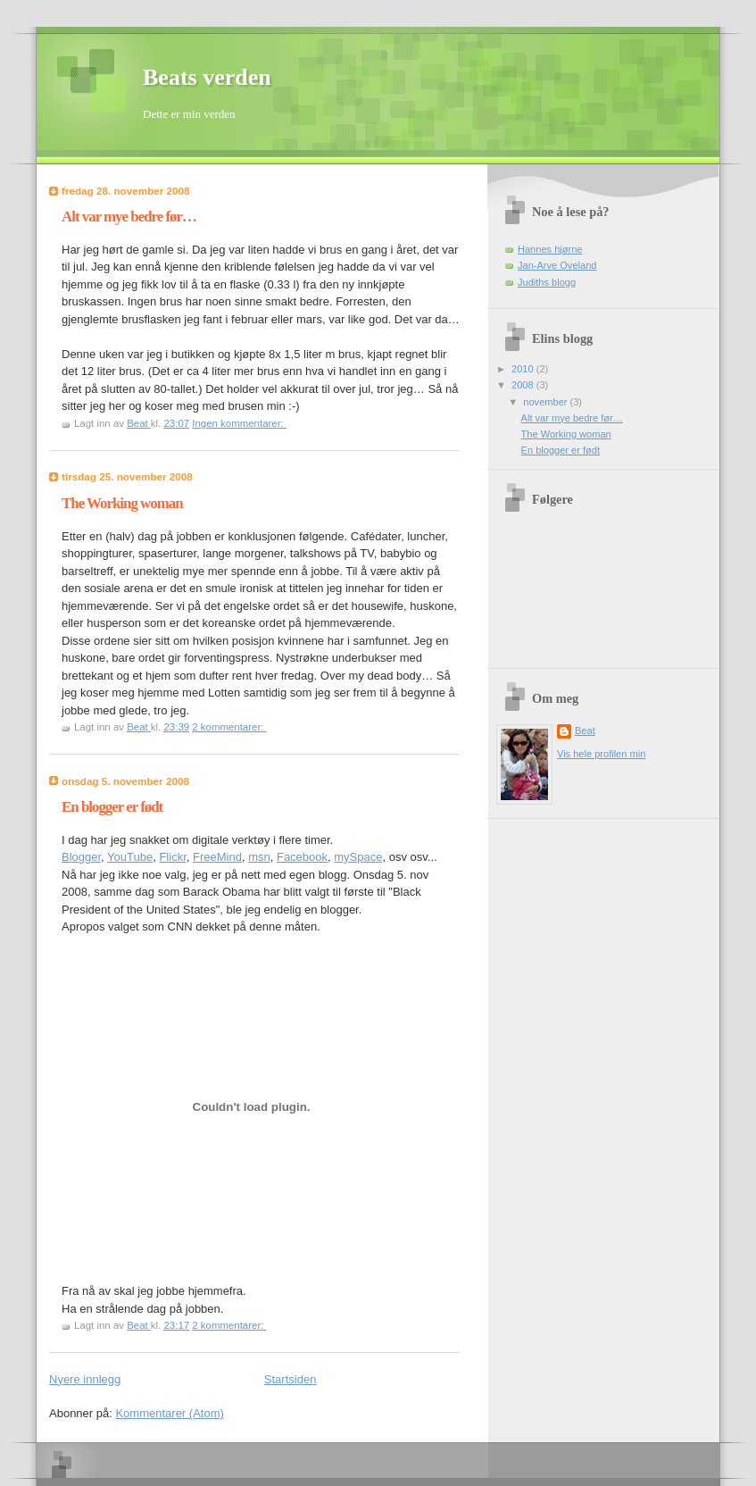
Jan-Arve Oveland (557, 265)
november (546, 402)
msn (259, 857)
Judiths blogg (547, 282)
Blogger (81, 857)
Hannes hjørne (550, 249)
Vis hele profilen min (601, 753)
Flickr (172, 857)
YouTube (130, 857)
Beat (585, 730)
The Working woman (122, 503)
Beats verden (207, 77)
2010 (523, 368)
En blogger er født (112, 806)
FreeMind (217, 857)
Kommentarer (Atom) (169, 1413)
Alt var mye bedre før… (129, 216)
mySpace (358, 857)
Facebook (302, 857)
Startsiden (290, 1379)
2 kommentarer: (229, 727)
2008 (523, 385)
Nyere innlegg (84, 1379)
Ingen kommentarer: (239, 423)
